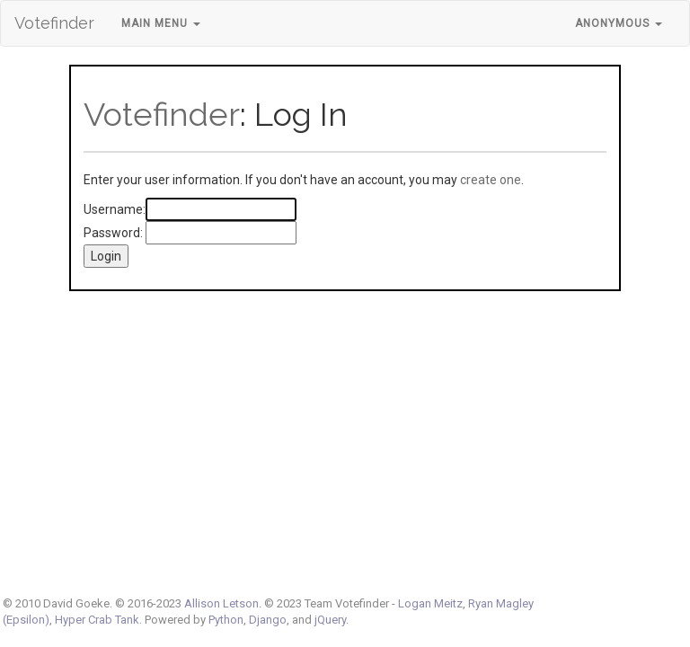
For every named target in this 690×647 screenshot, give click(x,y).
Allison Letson (221, 603)
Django (268, 619)
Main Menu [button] (160, 23)
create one (490, 180)
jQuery (330, 619)
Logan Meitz (430, 603)
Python (225, 619)
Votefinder (54, 22)
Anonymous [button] (618, 23)
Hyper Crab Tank (97, 619)
